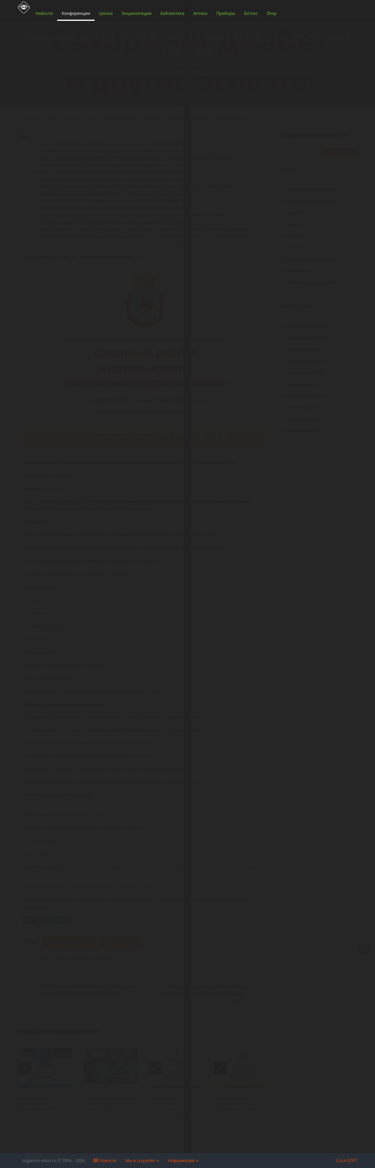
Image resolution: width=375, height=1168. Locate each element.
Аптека (200, 13)
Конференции (76, 13)
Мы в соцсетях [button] (142, 1160)
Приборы (225, 13)
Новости (44, 13)
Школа (106, 13)
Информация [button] (183, 1160)
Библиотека (172, 13)
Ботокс (251, 13)
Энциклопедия (136, 13)
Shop (271, 13)
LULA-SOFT (346, 1160)
